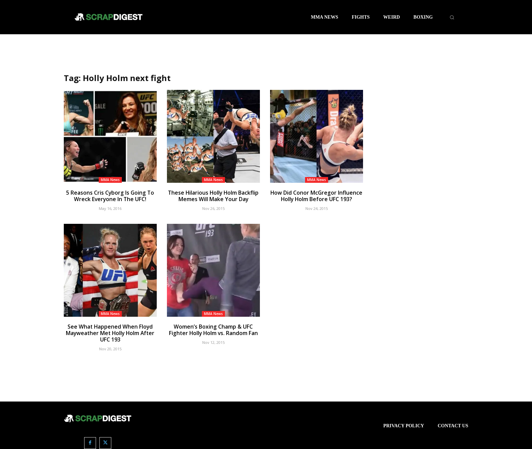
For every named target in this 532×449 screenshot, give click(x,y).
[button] (452, 17)
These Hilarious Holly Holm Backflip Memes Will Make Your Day (213, 195)
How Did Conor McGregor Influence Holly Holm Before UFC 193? (316, 195)
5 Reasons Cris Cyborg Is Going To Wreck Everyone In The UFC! (110, 195)
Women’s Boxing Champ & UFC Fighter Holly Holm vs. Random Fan (213, 329)
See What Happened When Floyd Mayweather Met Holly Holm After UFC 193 (110, 332)
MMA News (110, 179)
